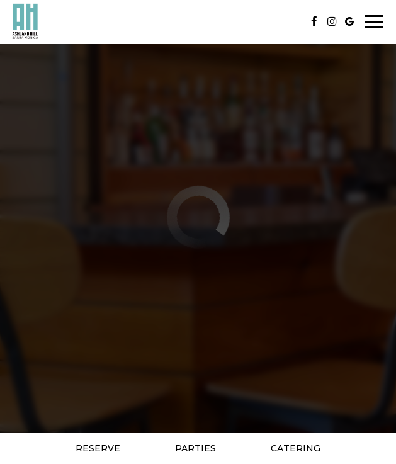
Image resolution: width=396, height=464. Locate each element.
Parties (195, 448)
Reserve (98, 448)
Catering (295, 448)
